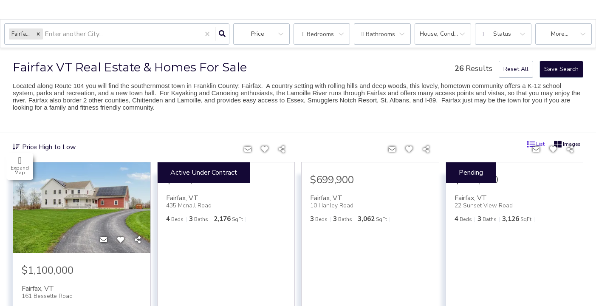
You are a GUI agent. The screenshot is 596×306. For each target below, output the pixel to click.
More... (559, 34)
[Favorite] (120, 240)
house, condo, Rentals (445, 34)
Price (257, 34)
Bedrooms (320, 34)
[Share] (137, 240)
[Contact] (103, 240)
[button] (38, 33)
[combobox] (45, 34)
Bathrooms (380, 34)
